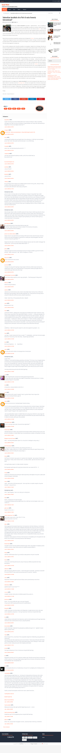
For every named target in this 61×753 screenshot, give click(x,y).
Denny (6, 456)
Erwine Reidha (7, 626)
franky (6, 472)
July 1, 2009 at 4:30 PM (9, 701)
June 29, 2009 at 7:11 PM (9, 645)
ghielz (6, 248)
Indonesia (32, 38)
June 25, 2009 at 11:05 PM (9, 371)
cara (26, 737)
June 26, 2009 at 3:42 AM (9, 442)
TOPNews (6, 181)
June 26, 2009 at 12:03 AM (9, 398)
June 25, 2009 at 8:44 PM (9, 261)
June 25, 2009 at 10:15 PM (9, 330)
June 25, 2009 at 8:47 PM (9, 272)
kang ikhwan (7, 119)
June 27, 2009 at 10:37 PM (9, 565)
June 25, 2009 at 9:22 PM (9, 300)
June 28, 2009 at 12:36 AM (9, 574)
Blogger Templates (34, 743)
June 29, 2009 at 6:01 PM (9, 631)
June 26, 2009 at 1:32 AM (9, 435)
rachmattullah (7, 673)
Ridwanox (6, 282)
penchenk (6, 264)
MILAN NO (6, 174)
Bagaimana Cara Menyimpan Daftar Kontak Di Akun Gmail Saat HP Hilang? (54, 68)
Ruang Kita (7, 608)
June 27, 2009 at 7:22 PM (9, 549)
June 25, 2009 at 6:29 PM (9, 220)
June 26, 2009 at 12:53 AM (9, 426)
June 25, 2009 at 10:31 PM (9, 353)
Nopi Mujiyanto (7, 223)
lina (5, 617)
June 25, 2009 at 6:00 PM (9, 178)
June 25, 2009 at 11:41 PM (9, 381)
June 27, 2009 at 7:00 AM (9, 494)
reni (5, 374)
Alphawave (7, 568)
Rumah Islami (7, 543)
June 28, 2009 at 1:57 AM (9, 581)
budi (5, 342)
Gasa (5, 310)
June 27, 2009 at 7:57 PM (9, 556)
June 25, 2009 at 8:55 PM (9, 279)
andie (6, 303)
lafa (5, 385)
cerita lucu (30, 737)
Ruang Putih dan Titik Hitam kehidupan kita (57, 43)
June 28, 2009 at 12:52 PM (9, 605)
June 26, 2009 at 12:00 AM (9, 389)
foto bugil (35, 737)
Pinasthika (7, 146)
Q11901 (6, 648)
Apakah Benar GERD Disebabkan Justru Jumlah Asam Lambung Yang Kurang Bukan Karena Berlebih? (54, 77)
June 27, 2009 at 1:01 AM (9, 487)
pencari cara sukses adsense (10, 233)
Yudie (6, 634)
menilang (36, 63)
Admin (6, 401)
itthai (5, 497)
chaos (6, 577)
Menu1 (9, 9)
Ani (5, 655)
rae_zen (6, 592)
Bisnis (19, 9)
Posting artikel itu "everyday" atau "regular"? (56, 50)
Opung (6, 552)
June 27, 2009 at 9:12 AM (9, 512)
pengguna (6, 130)
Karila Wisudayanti (8, 445)
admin (5, 106)
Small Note (5, 4)
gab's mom (7, 508)
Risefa (6, 559)
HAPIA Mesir (7, 584)
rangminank (7, 153)
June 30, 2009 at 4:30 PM (9, 670)
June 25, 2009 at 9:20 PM (9, 286)
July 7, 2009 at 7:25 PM (9, 723)
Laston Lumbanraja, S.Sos (9, 515)
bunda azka (7, 599)
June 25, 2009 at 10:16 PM (9, 338)
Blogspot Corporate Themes (10, 438)
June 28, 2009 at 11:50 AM (9, 589)
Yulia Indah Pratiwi (8, 422)
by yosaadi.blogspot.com (9, 161)
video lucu (24, 739)
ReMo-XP (6, 719)
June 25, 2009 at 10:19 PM (9, 346)
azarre (6, 481)
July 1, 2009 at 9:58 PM (9, 709)
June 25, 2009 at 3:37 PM (9, 126)
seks (39, 28)
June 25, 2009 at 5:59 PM (9, 171)
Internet (25, 9)
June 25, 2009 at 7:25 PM (9, 245)
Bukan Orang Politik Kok (9, 699)
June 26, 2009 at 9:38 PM (9, 469)
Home (4, 9)
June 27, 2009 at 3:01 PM (9, 540)
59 (13, 22)
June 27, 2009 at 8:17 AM (9, 504)
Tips (14, 9)
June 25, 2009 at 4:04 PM (9, 134)
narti (5, 392)
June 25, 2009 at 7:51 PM (9, 254)
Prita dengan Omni (21, 82)
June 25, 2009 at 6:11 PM (9, 188)
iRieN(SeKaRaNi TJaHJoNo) (10, 275)
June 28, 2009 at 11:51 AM (9, 596)
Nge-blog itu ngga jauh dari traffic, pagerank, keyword (57, 24)
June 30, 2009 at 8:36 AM (9, 662)
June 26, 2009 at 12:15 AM (9, 419)
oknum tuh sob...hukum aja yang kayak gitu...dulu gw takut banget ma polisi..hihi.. (20, 132)
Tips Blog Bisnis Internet (9, 693)
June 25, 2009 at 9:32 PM (9, 307)
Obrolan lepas (7, 429)
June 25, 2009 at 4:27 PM (9, 143)
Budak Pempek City (8, 696)
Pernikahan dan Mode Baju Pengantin (57, 36)
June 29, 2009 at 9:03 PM (9, 652)
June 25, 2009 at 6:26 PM (9, 206)
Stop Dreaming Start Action (10, 712)
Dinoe (6, 137)
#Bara (6, 524)
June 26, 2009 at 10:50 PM (9, 478)
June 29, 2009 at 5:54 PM (9, 622)
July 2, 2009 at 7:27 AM (9, 716)
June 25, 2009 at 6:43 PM (9, 230)
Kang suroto (7, 257)
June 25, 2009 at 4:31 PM (9, 150)
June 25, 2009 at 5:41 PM (9, 163)
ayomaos (6, 289)
